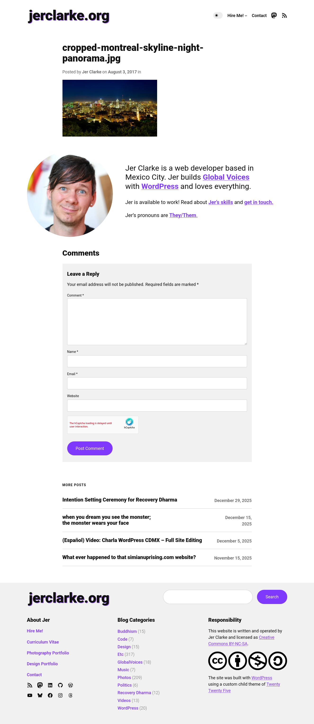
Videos (124, 700)
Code (123, 639)
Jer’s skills (220, 202)
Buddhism (127, 631)
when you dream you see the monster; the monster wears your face (106, 520)
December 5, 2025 (234, 540)
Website (73, 396)
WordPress (159, 186)
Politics (125, 685)
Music (123, 669)
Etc (121, 654)
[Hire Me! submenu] (246, 15)
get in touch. (258, 202)
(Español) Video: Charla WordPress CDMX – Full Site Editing (132, 540)
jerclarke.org (69, 15)
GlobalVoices (130, 662)
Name (72, 352)
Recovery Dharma (134, 692)
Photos (124, 677)
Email (72, 374)
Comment (75, 295)
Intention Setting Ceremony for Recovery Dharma (119, 500)
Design (124, 646)
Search (272, 596)
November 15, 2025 (233, 557)
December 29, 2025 (233, 500)
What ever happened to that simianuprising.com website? (129, 557)
